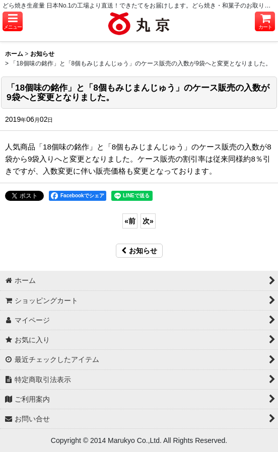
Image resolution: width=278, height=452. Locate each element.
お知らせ (142, 251)
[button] (13, 21)
